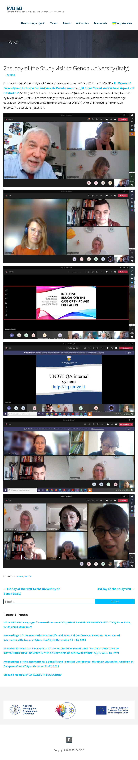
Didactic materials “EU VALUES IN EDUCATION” (32, 674)
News (66, 23)
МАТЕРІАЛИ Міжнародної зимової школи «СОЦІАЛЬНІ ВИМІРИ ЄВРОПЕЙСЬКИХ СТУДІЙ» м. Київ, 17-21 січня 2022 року (67, 624)
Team (54, 23)
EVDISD (14, 8)
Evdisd (11, 75)
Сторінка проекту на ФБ (69, 740)
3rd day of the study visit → (116, 589)
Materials (100, 23)
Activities (82, 23)
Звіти (28, 576)
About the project (32, 23)
